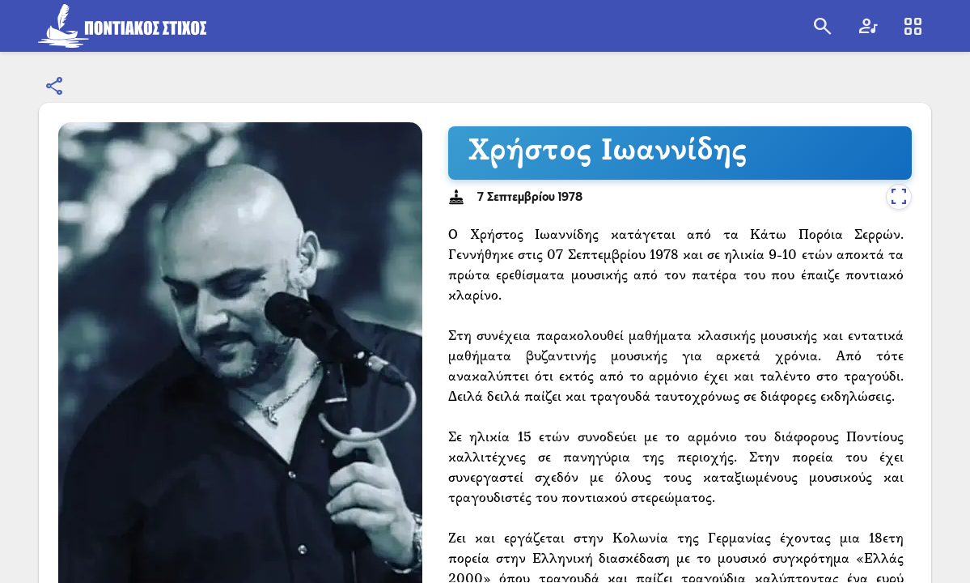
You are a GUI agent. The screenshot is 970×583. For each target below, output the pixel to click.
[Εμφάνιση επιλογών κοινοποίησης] (55, 86)
